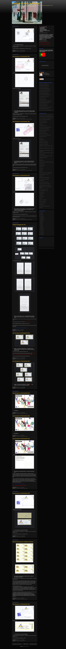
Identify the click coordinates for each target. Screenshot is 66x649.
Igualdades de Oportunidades (43, 177)
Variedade (40, 204)
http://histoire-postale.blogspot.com (44, 91)
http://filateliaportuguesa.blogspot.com (45, 102)
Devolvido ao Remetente (28, 170)
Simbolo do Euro (41, 201)
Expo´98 (40, 166)
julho (41, 222)
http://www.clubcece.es (42, 99)
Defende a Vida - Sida (42, 141)
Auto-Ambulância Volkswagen (43, 128)
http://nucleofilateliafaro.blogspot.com (44, 94)
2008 (41, 234)
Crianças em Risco (42, 136)
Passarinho (41, 192)
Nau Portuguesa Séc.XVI (43, 190)
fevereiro (41, 228)
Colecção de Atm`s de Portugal (26, 3)
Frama (40, 171)
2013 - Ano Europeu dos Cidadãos (44, 119)
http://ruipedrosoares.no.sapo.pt (44, 96)
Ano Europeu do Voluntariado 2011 (20, 51)
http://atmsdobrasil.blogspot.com (44, 108)
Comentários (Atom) (26, 646)
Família (40, 168)
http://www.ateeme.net (42, 97)
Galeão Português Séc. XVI (19, 330)
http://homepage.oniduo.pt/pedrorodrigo (45, 107)
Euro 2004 (41, 163)
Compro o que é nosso (42, 133)
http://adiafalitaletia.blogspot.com (44, 93)
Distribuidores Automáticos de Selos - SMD (45, 152)
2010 (41, 231)
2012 (41, 214)
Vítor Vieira (45, 72)
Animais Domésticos (42, 125)
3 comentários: (22, 639)
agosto (41, 221)
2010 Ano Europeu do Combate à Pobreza (23, 541)
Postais (26, 413)
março (41, 227)
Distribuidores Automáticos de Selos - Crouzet (46, 148)
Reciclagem (41, 196)
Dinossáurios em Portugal (43, 144)
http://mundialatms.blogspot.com (44, 85)
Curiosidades (41, 139)
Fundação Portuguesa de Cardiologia (44, 172)
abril (41, 226)
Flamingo (40, 169)
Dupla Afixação (41, 154)
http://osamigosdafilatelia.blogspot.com (45, 90)
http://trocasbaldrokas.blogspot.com (44, 88)
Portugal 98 (41, 193)
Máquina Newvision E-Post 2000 (44, 183)
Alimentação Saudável (42, 122)
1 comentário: (22, 329)
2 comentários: (22, 435)
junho (41, 223)
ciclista (40, 207)
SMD (40, 198)
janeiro (41, 230)
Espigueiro (41, 160)
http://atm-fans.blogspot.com (43, 105)
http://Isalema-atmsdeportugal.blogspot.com (45, 110)
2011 (41, 216)
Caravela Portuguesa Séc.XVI (43, 130)
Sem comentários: (22, 50)
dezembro (41, 217)
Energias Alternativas (42, 157)
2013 (41, 213)
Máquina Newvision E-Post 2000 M (44, 185)
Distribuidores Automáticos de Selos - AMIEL (46, 145)
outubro (41, 218)
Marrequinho (41, 180)
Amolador (40, 124)
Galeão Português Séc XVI (19, 224)
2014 (41, 212)
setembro (41, 219)
